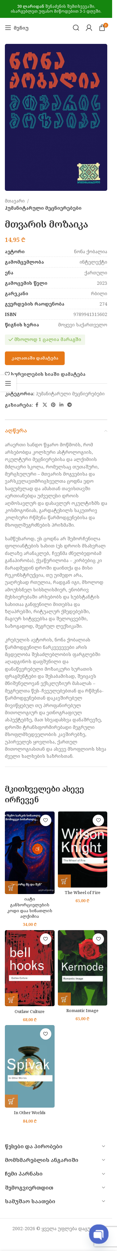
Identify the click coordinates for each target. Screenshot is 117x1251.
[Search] (76, 27)
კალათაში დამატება (34, 358)
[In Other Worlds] (30, 1066)
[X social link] (45, 405)
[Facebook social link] (37, 405)
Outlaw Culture (30, 1011)
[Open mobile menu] (17, 27)
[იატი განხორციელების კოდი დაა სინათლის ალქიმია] (30, 852)
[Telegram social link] (69, 405)
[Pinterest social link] (53, 405)
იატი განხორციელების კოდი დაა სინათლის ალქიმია (29, 907)
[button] (11, 887)
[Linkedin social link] (61, 405)
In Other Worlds (30, 1112)
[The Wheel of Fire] (83, 849)
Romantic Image (82, 1010)
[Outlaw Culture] (30, 968)
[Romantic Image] (83, 968)
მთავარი (15, 201)
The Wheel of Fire (82, 892)
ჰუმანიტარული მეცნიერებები (43, 208)
